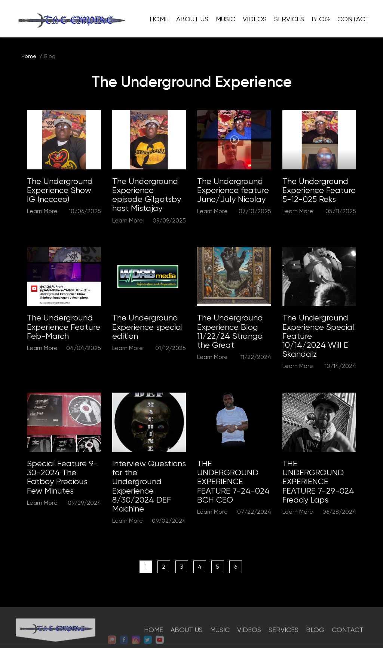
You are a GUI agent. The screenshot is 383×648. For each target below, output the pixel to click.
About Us (192, 19)
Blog (321, 19)
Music (225, 19)
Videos (255, 19)
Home (159, 19)
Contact (353, 19)
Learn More (42, 211)
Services (289, 19)
